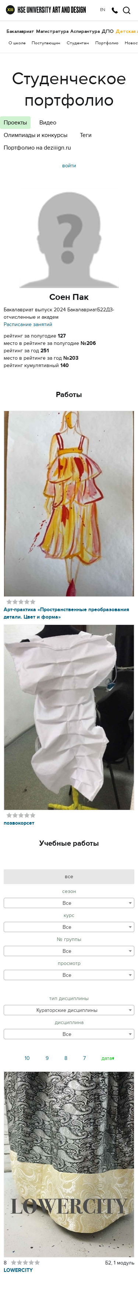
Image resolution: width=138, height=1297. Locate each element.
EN (102, 10)
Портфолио (106, 43)
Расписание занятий (28, 324)
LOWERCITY (18, 1270)
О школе (17, 43)
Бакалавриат (20, 31)
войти (69, 165)
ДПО (108, 31)
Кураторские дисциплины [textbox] (67, 1010)
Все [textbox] (67, 903)
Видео (47, 122)
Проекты (15, 122)
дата (107, 1058)
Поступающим (46, 43)
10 (27, 1058)
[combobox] (69, 903)
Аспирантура (85, 31)
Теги (86, 135)
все (69, 876)
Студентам (78, 43)
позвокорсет (19, 823)
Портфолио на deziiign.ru (37, 147)
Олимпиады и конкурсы (35, 135)
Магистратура (52, 31)
